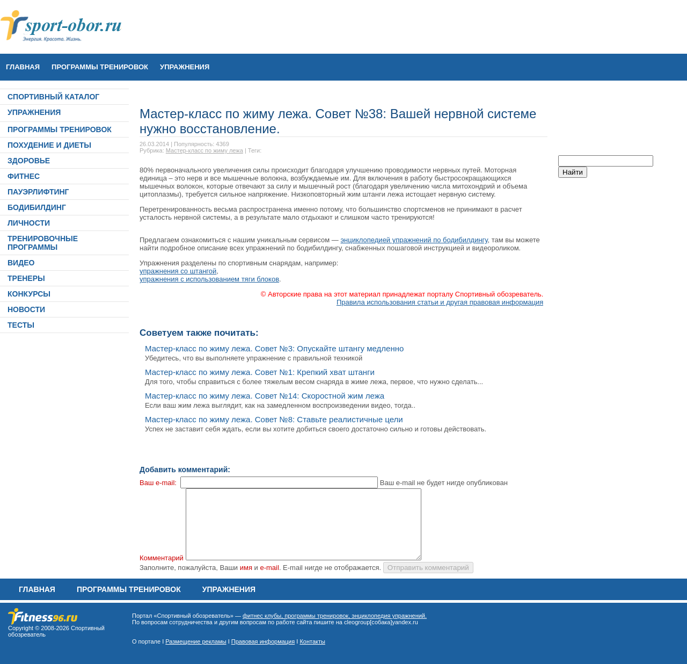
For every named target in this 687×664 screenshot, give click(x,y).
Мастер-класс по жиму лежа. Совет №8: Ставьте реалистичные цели (274, 419)
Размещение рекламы (195, 641)
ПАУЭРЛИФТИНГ (38, 191)
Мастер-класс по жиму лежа (204, 150)
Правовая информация (263, 641)
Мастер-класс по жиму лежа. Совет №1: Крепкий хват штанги (260, 372)
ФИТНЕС (24, 176)
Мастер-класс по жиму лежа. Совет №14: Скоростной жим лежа (264, 395)
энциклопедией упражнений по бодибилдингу (413, 240)
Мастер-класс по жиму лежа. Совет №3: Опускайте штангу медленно (274, 348)
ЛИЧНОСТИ (29, 223)
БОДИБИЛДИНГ (37, 207)
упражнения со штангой (178, 271)
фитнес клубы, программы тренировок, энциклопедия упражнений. (335, 615)
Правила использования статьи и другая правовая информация (440, 302)
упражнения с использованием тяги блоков (209, 279)
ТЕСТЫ (21, 325)
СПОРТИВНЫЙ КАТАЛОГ (53, 96)
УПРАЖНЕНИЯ (184, 67)
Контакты (312, 641)
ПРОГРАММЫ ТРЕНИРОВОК (100, 67)
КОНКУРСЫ (29, 294)
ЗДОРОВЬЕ (29, 160)
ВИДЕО (21, 262)
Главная (23, 67)
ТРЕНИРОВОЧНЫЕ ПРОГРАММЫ (43, 242)
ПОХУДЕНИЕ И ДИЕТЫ (49, 145)
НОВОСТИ (26, 309)
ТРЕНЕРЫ (26, 278)
